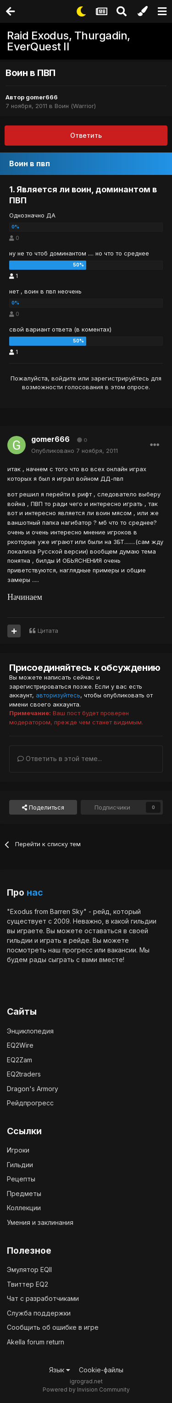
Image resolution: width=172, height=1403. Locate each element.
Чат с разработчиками (43, 1298)
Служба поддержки (39, 1313)
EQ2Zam (19, 1060)
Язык (59, 1370)
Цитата (48, 630)
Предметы (24, 1193)
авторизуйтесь (58, 695)
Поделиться (43, 807)
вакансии (121, 950)
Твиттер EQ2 (27, 1284)
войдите (63, 378)
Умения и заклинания (40, 1222)
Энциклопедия (30, 1031)
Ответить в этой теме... (59, 758)
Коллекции (24, 1208)
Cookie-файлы (101, 1370)
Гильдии (20, 1165)
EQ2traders (24, 1074)
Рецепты (21, 1179)
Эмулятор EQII (29, 1269)
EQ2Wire (20, 1045)
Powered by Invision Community (86, 1389)
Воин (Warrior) (75, 105)
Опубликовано (74, 450)
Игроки (18, 1150)
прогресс (77, 950)
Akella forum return (35, 1342)
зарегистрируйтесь (120, 378)
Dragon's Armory (32, 1089)
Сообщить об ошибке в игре (53, 1327)
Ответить (86, 135)
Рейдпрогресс (30, 1103)
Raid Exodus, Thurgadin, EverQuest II (68, 41)
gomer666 (42, 97)
